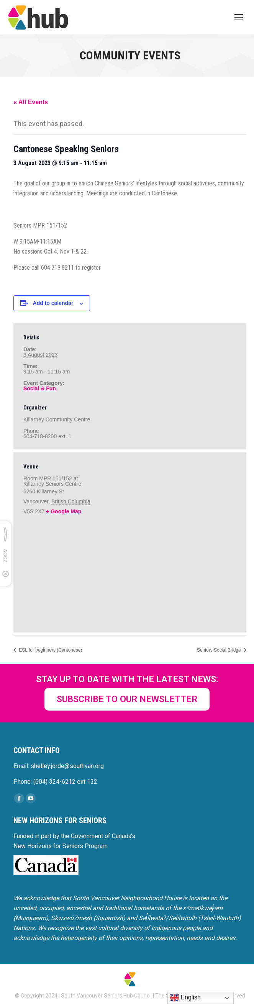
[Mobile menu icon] (238, 17)
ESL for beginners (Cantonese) (50, 650)
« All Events (30, 102)
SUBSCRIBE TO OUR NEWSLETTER (127, 699)
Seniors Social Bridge (219, 650)
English (185, 997)
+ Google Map (63, 511)
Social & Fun (39, 388)
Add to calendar (53, 303)
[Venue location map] (129, 573)
